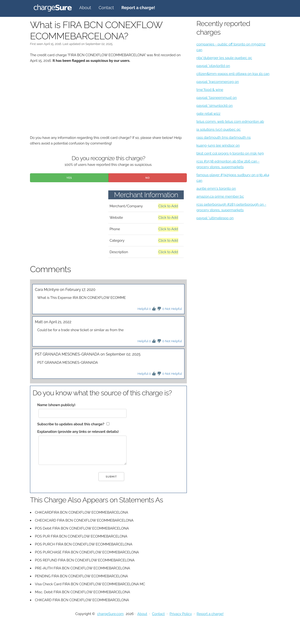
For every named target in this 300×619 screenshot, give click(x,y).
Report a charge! (210, 614)
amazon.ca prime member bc (220, 196)
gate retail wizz (208, 113)
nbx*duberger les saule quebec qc (224, 58)
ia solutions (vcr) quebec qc (218, 129)
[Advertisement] (108, 102)
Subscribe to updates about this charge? (70, 424)
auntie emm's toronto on (216, 188)
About (85, 7)
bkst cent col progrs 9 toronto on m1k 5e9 (230, 153)
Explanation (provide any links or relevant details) (78, 432)
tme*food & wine (209, 90)
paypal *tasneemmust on (216, 98)
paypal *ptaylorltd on (213, 66)
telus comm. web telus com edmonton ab (230, 121)
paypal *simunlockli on (214, 106)
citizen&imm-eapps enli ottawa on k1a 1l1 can (233, 74)
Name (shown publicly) (56, 405)
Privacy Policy (180, 614)
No (147, 177)
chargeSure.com (110, 614)
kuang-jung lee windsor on (218, 145)
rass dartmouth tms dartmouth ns (223, 137)
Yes (69, 177)
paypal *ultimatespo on (215, 218)
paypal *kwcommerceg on (217, 82)
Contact (106, 7)
